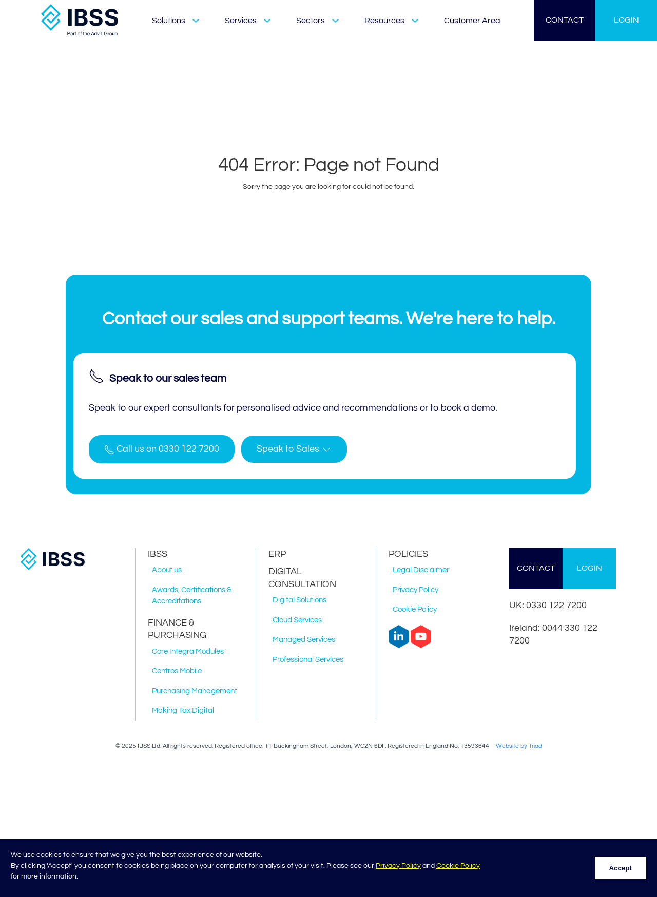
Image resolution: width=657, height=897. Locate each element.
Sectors (317, 20)
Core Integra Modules (188, 651)
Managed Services (304, 640)
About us (167, 570)
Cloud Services (297, 620)
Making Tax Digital (183, 710)
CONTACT (565, 20)
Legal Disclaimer (421, 570)
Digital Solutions (299, 600)
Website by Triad (519, 746)
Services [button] (247, 20)
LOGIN (626, 20)
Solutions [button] (175, 20)
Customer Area (472, 20)
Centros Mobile (177, 671)
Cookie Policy (458, 865)
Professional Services (308, 660)
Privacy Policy (398, 865)
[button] (294, 449)
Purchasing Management (194, 691)
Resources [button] (391, 20)
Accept (620, 868)
